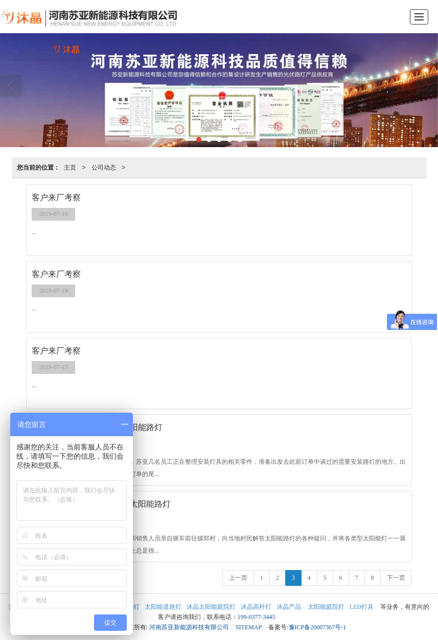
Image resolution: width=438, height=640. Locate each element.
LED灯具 (362, 606)
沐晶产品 (288, 606)
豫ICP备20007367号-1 (318, 627)
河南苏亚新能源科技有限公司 (189, 627)
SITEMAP (249, 627)
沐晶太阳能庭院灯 (211, 606)
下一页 (396, 577)
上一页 (238, 577)
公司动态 (103, 167)
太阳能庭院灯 (325, 606)
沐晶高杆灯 (256, 606)
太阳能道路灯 (163, 606)
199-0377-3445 (256, 617)
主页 (70, 167)
